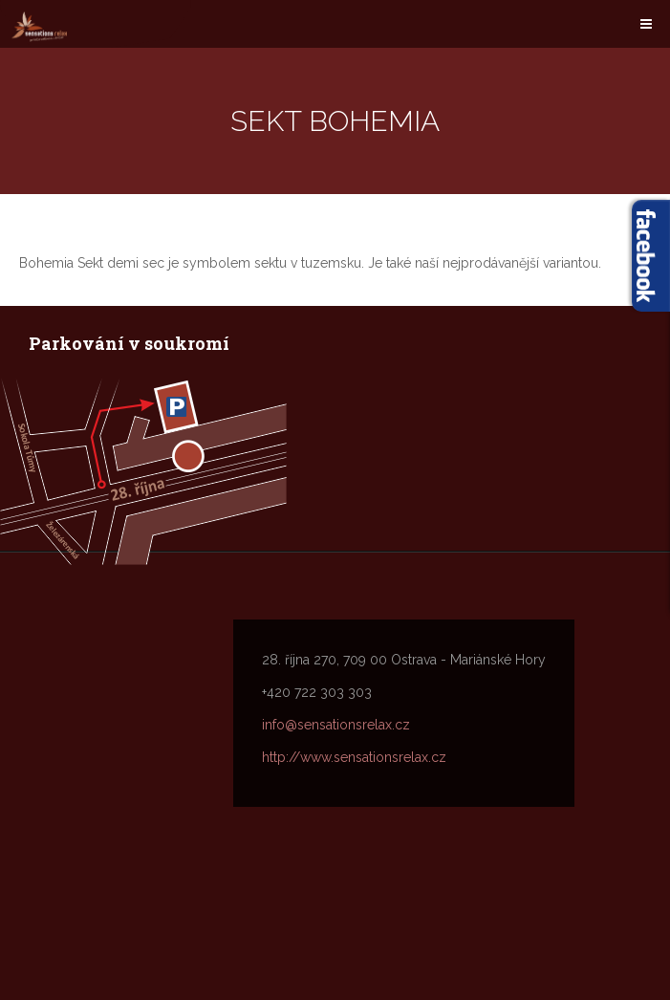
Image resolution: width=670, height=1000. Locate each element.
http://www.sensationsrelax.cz (354, 757)
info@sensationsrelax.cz (336, 724)
